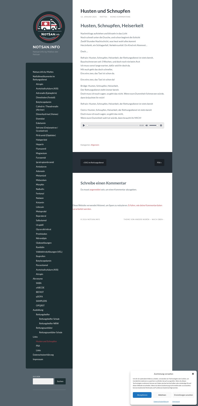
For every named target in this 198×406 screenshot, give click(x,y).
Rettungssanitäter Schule (50, 332)
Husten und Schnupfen (46, 341)
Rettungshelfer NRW (49, 323)
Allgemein (95, 145)
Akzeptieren (142, 395)
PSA (38, 345)
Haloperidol (41, 139)
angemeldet (95, 189)
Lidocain (40, 207)
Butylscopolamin (43, 102)
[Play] (84, 125)
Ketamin (40, 202)
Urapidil (39, 225)
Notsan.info (46, 47)
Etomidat (40, 118)
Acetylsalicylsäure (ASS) (47, 88)
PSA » (159, 162)
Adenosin (40, 171)
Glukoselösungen (44, 242)
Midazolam (41, 180)
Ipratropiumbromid (45, 162)
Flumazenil (41, 148)
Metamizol (41, 175)
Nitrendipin (41, 238)
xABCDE (40, 287)
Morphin (40, 184)
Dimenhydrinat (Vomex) (47, 114)
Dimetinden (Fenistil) (45, 97)
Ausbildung (38, 310)
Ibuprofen (40, 256)
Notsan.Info (94, 219)
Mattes (103, 17)
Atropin (39, 84)
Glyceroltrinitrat (43, 229)
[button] (193, 374)
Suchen (36, 377)
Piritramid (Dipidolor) (46, 135)
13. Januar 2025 (89, 17)
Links (35, 336)
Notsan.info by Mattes (43, 72)
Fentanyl (40, 193)
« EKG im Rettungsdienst (93, 162)
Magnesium (41, 153)
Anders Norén (142, 219)
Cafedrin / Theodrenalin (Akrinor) (47, 108)
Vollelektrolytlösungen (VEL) (49, 251)
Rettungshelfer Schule (49, 319)
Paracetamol (42, 265)
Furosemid (41, 157)
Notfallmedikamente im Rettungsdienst (44, 78)
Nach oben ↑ (158, 219)
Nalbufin (40, 189)
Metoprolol (41, 211)
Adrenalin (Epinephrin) (46, 93)
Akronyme (38, 278)
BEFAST (40, 292)
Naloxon (40, 198)
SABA (39, 283)
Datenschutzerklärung (161, 401)
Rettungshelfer (43, 314)
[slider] (112, 125)
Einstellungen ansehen (183, 395)
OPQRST (40, 305)
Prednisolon (41, 234)
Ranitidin (40, 247)
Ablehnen (162, 395)
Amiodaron (41, 166)
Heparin (40, 144)
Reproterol (41, 216)
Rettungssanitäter (44, 328)
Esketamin (41, 123)
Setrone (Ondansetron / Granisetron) (47, 129)
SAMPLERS (41, 301)
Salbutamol (41, 220)
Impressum (176, 401)
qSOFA (39, 296)
